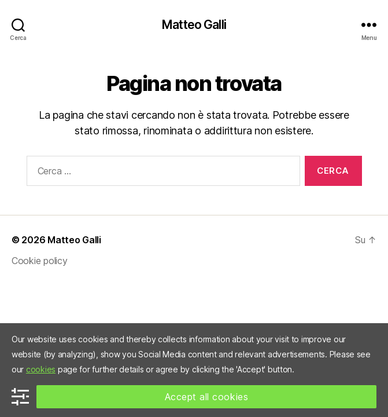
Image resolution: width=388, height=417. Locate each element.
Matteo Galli (194, 25)
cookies (41, 369)
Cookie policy (40, 260)
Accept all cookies (207, 397)
